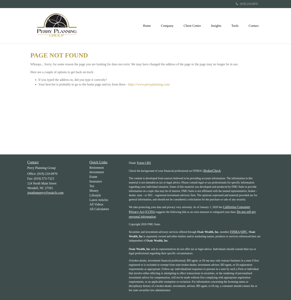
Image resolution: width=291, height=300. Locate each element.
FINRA (235, 231)
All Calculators (99, 209)
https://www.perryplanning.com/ (149, 84)
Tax (92, 186)
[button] (167, 25)
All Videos (96, 204)
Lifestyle (95, 195)
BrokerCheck (212, 170)
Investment (97, 172)
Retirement (97, 167)
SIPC (243, 231)
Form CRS (144, 163)
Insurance (96, 181)
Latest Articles (99, 200)
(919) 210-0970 (247, 3)
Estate (93, 176)
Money (94, 190)
